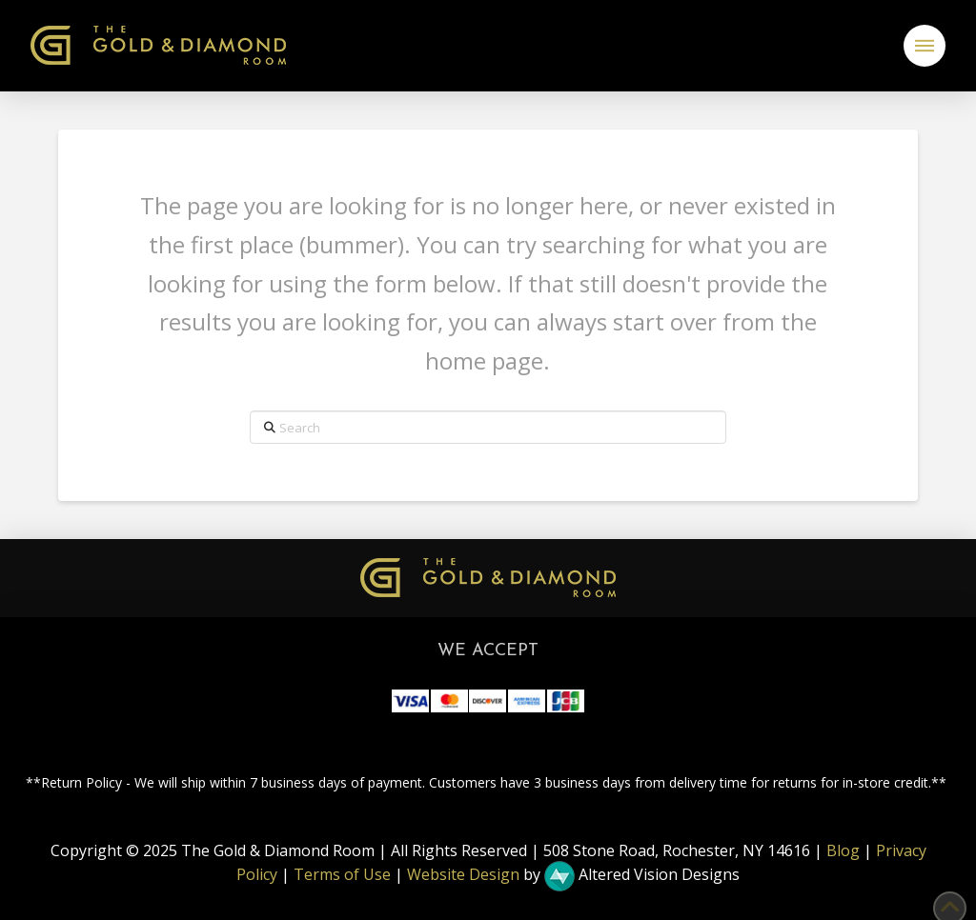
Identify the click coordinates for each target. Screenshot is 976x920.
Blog (843, 850)
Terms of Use (342, 875)
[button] (925, 46)
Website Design (463, 875)
